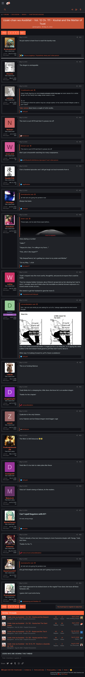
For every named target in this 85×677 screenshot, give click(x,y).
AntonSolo (10, 227)
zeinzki (10, 423)
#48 (80, 214)
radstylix (9, 98)
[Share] (77, 37)
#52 (80, 387)
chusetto (9, 74)
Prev (4, 33)
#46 (80, 166)
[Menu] (2, 3)
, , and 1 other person (41, 55)
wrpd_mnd (10, 154)
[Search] (5, 9)
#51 (80, 362)
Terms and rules (39, 670)
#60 (80, 583)
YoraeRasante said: (27, 90)
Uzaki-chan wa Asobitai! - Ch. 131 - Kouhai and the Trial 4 (27, 631)
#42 (80, 62)
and (30, 294)
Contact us (27, 670)
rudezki (10, 375)
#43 (80, 86)
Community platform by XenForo (67, 672)
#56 (80, 486)
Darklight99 (9, 474)
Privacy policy (51, 670)
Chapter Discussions (29, 619)
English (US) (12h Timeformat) (11, 670)
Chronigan (10, 202)
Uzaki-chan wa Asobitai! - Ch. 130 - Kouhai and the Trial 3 (27, 638)
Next (22, 33)
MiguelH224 (75, 633)
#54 (80, 435)
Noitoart (10, 130)
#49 (80, 272)
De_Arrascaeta (74, 645)
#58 (80, 534)
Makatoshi (10, 498)
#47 (80, 190)
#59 (80, 559)
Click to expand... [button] (50, 235)
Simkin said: (24, 218)
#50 (80, 300)
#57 (80, 510)
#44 (80, 117)
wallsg (9, 284)
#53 (80, 411)
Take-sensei (23, 108)
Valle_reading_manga (72, 618)
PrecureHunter (10, 595)
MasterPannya (9, 522)
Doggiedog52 (9, 399)
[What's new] (80, 9)
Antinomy (10, 547)
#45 (80, 142)
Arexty (77, 639)
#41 (80, 37)
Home (66, 670)
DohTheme (64, 674)
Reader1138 (9, 178)
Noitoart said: (25, 146)
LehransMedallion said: (28, 304)
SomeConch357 (9, 571)
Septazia (76, 624)
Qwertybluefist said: (27, 194)
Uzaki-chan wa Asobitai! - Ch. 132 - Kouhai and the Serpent (27, 617)
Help (59, 670)
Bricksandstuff (10, 49)
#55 (80, 462)
